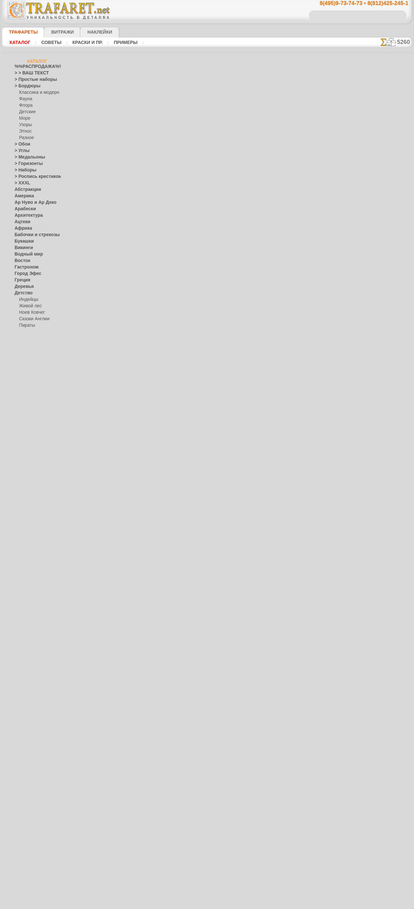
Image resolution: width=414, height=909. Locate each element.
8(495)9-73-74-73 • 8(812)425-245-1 (357, 3)
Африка (22, 228)
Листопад (23, 500)
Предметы (24, 662)
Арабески (23, 209)
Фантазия (24, 733)
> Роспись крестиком (33, 177)
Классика (23, 461)
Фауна (25, 99)
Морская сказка (34, 371)
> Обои (21, 144)
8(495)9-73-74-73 (174, 333)
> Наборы (23, 170)
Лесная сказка (32, 364)
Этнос (24, 131)
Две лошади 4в (285, 215)
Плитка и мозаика (31, 623)
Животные (24, 416)
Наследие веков (29, 604)
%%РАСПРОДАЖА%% (35, 67)
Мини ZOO (29, 351)
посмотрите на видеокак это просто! (379, 313)
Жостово (27, 552)
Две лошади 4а (285, 201)
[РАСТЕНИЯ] (30, 791)
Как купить (152, 171)
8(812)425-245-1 (251, 333)
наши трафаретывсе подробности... (379, 370)
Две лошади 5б (285, 229)
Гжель (24, 539)
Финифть (27, 578)
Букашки (22, 241)
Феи (18, 739)
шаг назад (207, 255)
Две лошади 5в (285, 236)
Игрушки (27, 332)
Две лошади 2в (285, 179)
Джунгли (23, 384)
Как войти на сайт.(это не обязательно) (37, 866)
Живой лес (29, 306)
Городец (26, 545)
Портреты (24, 629)
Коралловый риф (31, 468)
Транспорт (24, 720)
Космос (21, 474)
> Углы (21, 151)
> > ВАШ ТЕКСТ (28, 73)
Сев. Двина (29, 571)
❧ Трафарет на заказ (34, 830)
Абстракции (26, 189)
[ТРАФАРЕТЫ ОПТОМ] (35, 765)
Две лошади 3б (285, 187)
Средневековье (28, 714)
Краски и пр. (81, 42)
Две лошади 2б (285, 172)
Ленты (20, 494)
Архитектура (26, 215)
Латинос (22, 487)
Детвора (27, 338)
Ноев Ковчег (30, 312)
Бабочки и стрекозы (33, 235)
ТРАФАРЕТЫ (20, 32)
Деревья (22, 287)
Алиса (24, 345)
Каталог (19, 42)
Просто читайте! (379, 342)
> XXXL (21, 183)
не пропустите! (379, 395)
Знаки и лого (26, 429)
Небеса (21, 610)
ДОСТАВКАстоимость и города (379, 285)
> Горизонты (26, 164)
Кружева (23, 481)
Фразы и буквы (29, 746)
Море (24, 118)
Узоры (25, 125)
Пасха (24, 655)
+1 (231, 255)
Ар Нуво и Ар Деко (32, 202)
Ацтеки (21, 222)
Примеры (116, 42)
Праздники (25, 636)
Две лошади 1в (285, 151)
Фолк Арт (28, 591)
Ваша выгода (110, 171)
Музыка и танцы (30, 519)
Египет (21, 409)
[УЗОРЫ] (27, 804)
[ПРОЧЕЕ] (28, 817)
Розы (19, 688)
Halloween (28, 642)
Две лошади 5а (285, 222)
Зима (19, 422)
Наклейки (88, 32)
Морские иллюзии (31, 513)
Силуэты (22, 701)
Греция (21, 280)
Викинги (22, 248)
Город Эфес (25, 274)
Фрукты (22, 752)
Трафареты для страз (34, 824)
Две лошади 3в (285, 194)
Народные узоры (30, 526)
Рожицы (22, 681)
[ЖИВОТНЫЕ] (32, 785)
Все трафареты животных (206, 269)
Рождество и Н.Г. (34, 649)
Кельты (21, 455)
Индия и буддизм (30, 442)
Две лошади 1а (285, 158)
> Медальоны (27, 157)
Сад (18, 694)
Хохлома (27, 584)
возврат (221, 390)
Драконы (23, 403)
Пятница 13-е (26, 668)
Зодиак (21, 435)
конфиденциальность (190, 390)
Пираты (26, 325)
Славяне (22, 707)
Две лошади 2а (285, 165)
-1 (183, 255)
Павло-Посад (31, 558)
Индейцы (27, 299)
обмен (238, 390)
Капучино (23, 448)
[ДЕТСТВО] (29, 778)
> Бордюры (24, 86)
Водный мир (26, 254)
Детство (22, 293)
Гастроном (25, 267)
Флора (25, 105)
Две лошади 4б (285, 208)
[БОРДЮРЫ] (31, 772)
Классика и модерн (37, 92)
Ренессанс (24, 675)
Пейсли (21, 616)
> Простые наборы (32, 79)
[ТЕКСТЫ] (28, 798)
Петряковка (30, 565)
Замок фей (29, 358)
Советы (48, 42)
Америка (23, 196)
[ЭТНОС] (27, 811)
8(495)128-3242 (213, 333)
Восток (21, 261)
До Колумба (26, 397)
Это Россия (29, 597)
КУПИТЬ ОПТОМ (130, 184)
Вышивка (28, 532)
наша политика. (240, 904)
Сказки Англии (32, 319)
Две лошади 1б (285, 144)
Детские (26, 112)
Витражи (54, 32)
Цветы (21, 759)
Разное (25, 138)
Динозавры (25, 390)
